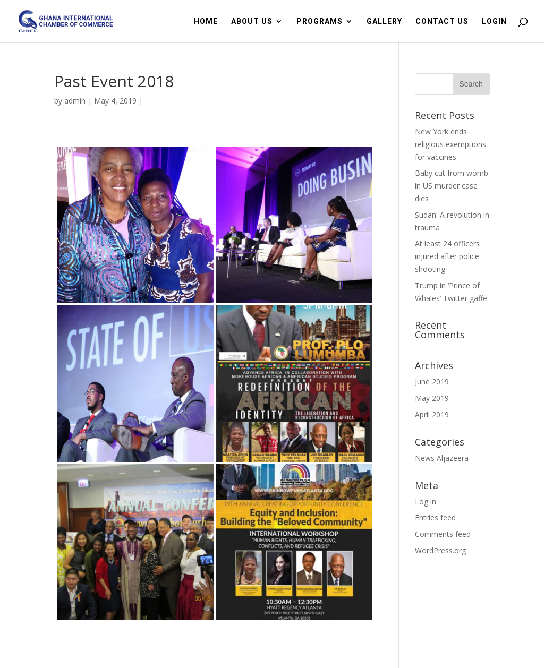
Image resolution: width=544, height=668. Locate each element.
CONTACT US (442, 21)
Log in (425, 501)
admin (75, 101)
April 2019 (432, 414)
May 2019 (432, 398)
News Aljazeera (442, 458)
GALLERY (384, 21)
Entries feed (435, 517)
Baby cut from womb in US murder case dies (451, 185)
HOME (206, 21)
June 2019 (432, 381)
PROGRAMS (319, 21)
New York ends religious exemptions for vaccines (450, 144)
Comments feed (443, 534)
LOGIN (494, 21)
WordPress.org (440, 550)
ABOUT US (252, 21)
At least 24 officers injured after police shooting (447, 256)
